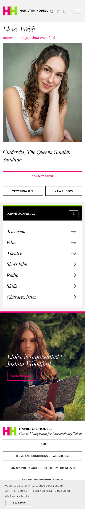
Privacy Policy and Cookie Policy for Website (42, 468)
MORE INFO (23, 495)
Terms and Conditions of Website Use (42, 456)
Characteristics (41, 297)
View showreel (23, 191)
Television (41, 231)
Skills (41, 286)
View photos (64, 191)
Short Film (41, 264)
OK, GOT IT (19, 503)
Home (42, 444)
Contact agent (42, 176)
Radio (41, 275)
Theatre (41, 253)
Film (41, 242)
